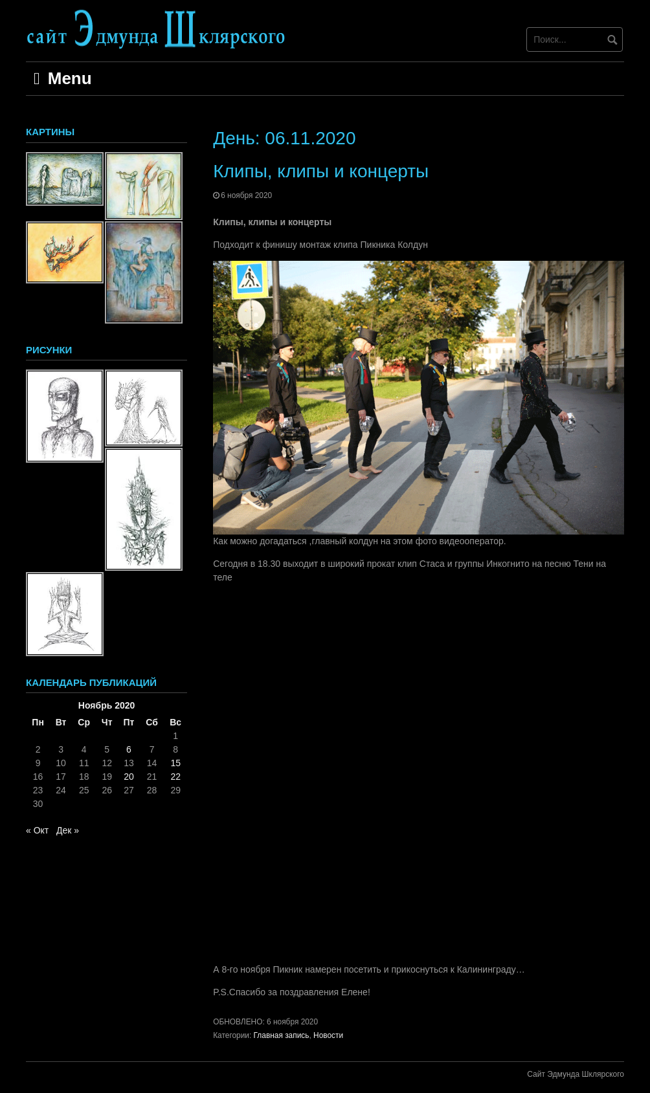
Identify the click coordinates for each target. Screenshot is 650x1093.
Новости (328, 1035)
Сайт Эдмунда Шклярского (575, 1074)
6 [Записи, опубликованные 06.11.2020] (128, 749)
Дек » (67, 830)
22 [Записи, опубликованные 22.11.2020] (175, 776)
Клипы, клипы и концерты (321, 171)
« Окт (37, 830)
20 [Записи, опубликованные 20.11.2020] (129, 776)
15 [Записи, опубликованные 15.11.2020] (175, 763)
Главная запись (281, 1035)
